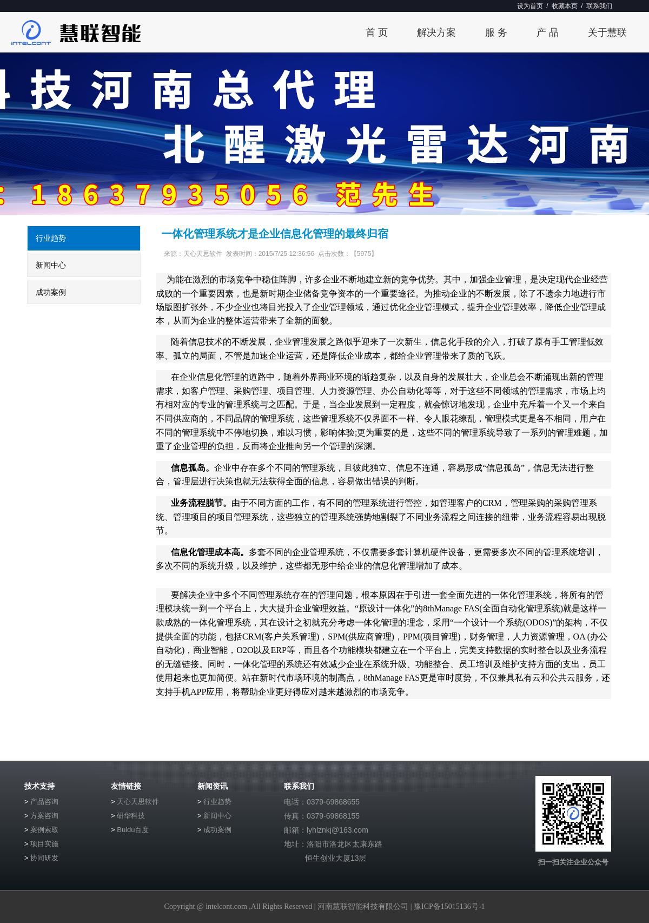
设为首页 (530, 6)
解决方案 (436, 32)
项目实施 (44, 844)
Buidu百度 (133, 830)
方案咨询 (44, 816)
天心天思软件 (138, 801)
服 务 (496, 32)
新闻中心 (51, 265)
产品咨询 (44, 801)
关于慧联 (607, 32)
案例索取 (44, 830)
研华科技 (131, 816)
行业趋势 (51, 238)
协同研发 (44, 858)
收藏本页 (565, 6)
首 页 (377, 32)
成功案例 (51, 292)
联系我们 (599, 6)
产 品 (548, 32)
